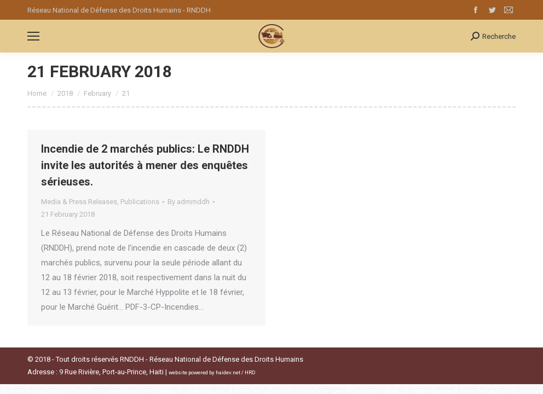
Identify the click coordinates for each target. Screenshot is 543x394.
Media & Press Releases (79, 202)
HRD (250, 372)
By (188, 202)
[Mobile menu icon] (33, 36)
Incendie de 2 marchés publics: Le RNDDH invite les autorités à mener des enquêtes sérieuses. (145, 165)
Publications (139, 202)
